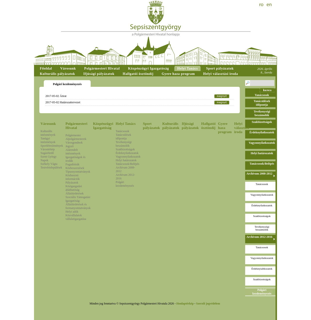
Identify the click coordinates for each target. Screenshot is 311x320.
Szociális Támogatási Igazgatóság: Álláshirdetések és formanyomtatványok (77, 202)
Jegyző (69, 146)
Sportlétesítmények (52, 145)
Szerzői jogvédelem (208, 303)
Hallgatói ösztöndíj (208, 126)
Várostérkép (48, 149)
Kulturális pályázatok (170, 126)
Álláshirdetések (74, 193)
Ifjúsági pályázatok (190, 126)
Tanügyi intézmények (48, 140)
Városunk (48, 124)
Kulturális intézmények (48, 132)
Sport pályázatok (151, 126)
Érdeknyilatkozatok (127, 153)
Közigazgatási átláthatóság (73, 188)
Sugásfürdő (47, 153)
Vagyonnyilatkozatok (128, 156)
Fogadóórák (72, 164)
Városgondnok (74, 142)
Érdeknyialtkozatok (261, 268)
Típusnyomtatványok (77, 171)
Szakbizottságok (125, 149)
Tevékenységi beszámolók (124, 143)
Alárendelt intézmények (72, 151)
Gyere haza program (225, 128)
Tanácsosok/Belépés (127, 164)
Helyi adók (71, 211)
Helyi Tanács (126, 124)
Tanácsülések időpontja (123, 136)
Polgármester (73, 135)
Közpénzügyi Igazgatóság (103, 126)
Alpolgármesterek (75, 139)
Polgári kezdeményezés (125, 183)
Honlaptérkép (185, 303)
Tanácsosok (122, 131)
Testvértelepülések (51, 167)
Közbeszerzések (74, 168)
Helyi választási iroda (241, 128)
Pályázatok (71, 182)
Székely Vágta (49, 164)
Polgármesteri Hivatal (76, 126)
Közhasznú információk (72, 177)
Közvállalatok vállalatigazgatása (75, 217)
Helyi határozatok (126, 160)
